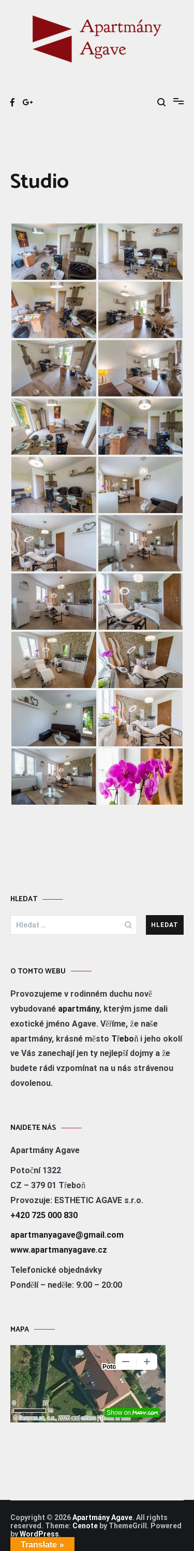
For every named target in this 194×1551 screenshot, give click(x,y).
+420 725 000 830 (44, 1215)
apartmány (78, 1009)
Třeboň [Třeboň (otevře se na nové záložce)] (124, 1039)
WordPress (39, 1534)
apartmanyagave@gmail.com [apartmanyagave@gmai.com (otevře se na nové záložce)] (67, 1235)
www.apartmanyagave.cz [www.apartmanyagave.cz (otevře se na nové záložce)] (58, 1250)
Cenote (85, 1526)
